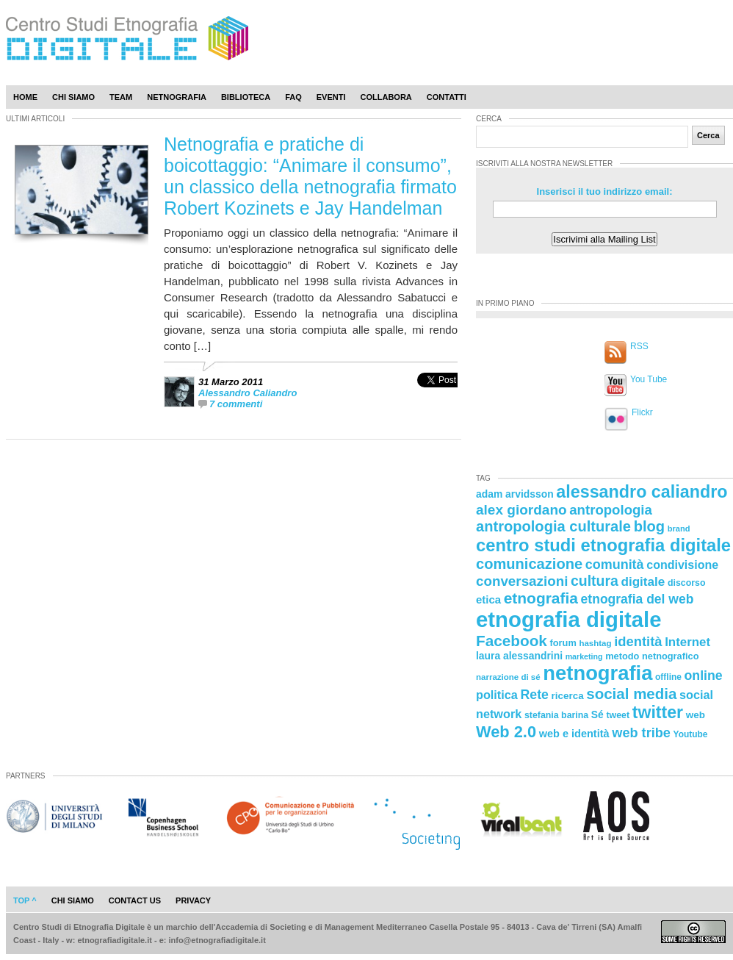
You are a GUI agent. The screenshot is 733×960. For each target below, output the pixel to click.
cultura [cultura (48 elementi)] (594, 581)
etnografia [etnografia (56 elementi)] (541, 598)
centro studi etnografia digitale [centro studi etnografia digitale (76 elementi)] (603, 545)
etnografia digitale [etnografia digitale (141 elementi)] (569, 619)
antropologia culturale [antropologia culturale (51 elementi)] (553, 526)
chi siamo (72, 900)
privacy (193, 900)
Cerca (708, 135)
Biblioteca (245, 97)
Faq (293, 97)
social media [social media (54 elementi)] (631, 693)
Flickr (642, 412)
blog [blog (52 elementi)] (649, 526)
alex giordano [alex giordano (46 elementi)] (521, 509)
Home (25, 97)
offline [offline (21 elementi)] (668, 677)
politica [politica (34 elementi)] (497, 694)
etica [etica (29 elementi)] (488, 599)
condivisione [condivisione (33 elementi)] (682, 564)
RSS (639, 346)
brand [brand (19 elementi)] (679, 528)
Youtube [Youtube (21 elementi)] (691, 734)
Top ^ (25, 900)
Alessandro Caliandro (247, 392)
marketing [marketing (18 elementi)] (584, 656)
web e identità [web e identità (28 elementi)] (574, 733)
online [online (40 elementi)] (704, 675)
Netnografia (176, 97)
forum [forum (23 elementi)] (563, 642)
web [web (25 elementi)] (695, 714)
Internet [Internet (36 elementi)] (687, 642)
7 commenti (235, 403)
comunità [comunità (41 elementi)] (614, 564)
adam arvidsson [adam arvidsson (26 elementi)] (515, 494)
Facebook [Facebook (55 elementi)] (511, 640)
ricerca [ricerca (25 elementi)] (568, 695)
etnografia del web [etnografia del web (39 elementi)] (637, 599)
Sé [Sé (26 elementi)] (597, 714)
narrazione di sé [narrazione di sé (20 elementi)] (508, 677)
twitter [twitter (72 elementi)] (657, 712)
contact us (135, 900)
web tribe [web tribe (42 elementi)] (641, 733)
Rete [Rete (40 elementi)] (534, 694)
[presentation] (437, 396)
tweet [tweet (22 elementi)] (617, 715)
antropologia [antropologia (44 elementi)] (610, 509)
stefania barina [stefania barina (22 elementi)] (556, 715)
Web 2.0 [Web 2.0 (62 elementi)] (506, 732)
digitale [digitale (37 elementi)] (643, 582)
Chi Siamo (73, 97)
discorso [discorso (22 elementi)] (687, 583)
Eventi (331, 97)
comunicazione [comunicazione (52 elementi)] (529, 564)
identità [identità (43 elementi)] (638, 641)
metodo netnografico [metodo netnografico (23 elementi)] (651, 656)
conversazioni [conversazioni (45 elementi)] (522, 581)
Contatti (446, 97)
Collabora (386, 97)
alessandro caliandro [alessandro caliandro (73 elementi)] (641, 491)
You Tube (648, 379)
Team (120, 97)
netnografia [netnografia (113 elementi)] (597, 673)
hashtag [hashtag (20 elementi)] (595, 643)
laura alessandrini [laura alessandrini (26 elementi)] (519, 656)
